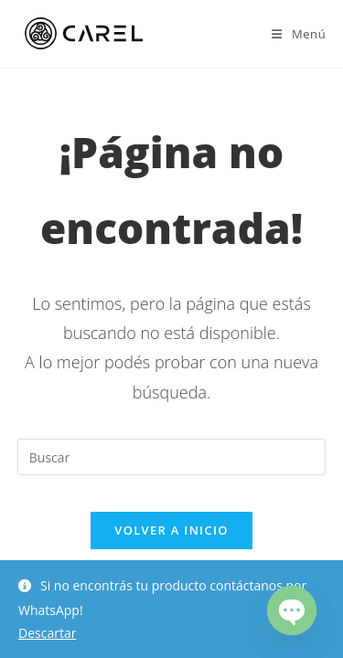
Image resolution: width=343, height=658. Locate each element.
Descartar (47, 633)
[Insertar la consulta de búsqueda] (172, 457)
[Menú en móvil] (299, 34)
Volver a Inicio (171, 530)
